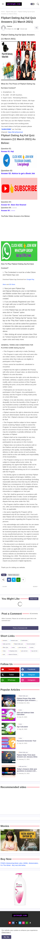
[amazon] (30, 922)
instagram (31, 680)
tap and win (34, 651)
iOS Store (12, 284)
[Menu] (3, 4)
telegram (31, 675)
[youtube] (9, 922)
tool (4, 654)
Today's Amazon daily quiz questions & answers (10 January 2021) (27, 770)
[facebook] (13, 922)
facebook (31, 669)
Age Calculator (22, 727)
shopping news (13, 651)
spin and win (24, 651)
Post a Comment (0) (20, 628)
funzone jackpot (31, 644)
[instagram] (23, 922)
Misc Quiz (5, 647)
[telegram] (20, 922)
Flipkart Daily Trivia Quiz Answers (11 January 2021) (27, 756)
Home (3, 11)
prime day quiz (22, 647)
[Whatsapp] (18, 580)
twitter (11, 675)
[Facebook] (9, 580)
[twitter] (16, 922)
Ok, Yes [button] (6, 937)
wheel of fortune (13, 654)
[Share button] (23, 580)
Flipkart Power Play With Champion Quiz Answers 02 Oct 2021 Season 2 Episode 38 (27, 699)
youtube (11, 669)
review (31, 647)
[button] (32, 4)
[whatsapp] (26, 922)
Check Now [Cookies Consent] (5, 932)
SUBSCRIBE (6, 129)
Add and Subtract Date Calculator (25, 713)
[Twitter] (14, 580)
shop (4, 651)
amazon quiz (14, 640)
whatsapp (11, 680)
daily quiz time (6, 644)
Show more (33, 598)
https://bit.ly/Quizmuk (15, 132)
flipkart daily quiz (11, 11)
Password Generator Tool (26, 741)
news (13, 647)
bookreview (25, 640)
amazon (5, 640)
